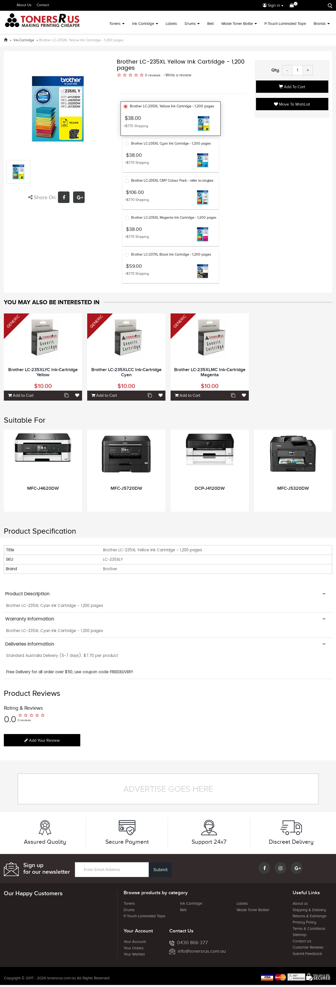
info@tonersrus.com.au (197, 951)
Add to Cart (292, 87)
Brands (320, 24)
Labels (171, 24)
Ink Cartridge (143, 24)
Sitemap (300, 935)
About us (300, 903)
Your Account (135, 942)
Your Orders (134, 948)
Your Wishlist (134, 954)
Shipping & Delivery (309, 910)
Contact (43, 5)
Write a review (178, 75)
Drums (190, 24)
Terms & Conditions (309, 929)
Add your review (42, 740)
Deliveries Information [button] (29, 644)
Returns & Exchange (309, 916)
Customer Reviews (308, 947)
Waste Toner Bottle (237, 24)
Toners (115, 24)
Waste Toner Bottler (252, 910)
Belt (210, 24)
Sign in (271, 5)
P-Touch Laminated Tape (285, 24)
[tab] (168, 594)
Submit (160, 869)
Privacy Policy (304, 922)
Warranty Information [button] (29, 619)
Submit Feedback (307, 954)
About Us (24, 5)
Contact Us (302, 941)
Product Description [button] (27, 593)
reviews (154, 75)
